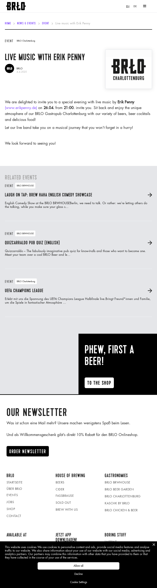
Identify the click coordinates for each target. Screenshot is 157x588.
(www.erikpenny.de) (21, 108)
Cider (60, 489)
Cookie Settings (78, 582)
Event (45, 23)
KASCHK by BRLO (117, 503)
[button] (145, 6)
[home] (16, 6)
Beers (60, 482)
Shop (11, 509)
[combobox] (127, 6)
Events (12, 495)
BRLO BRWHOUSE (117, 482)
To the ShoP (99, 383)
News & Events (26, 23)
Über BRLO (14, 489)
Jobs (10, 502)
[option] (135, 6)
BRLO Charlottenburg (123, 496)
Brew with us (67, 509)
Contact (14, 516)
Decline (78, 574)
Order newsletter (27, 451)
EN (127, 6)
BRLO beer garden (119, 489)
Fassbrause (65, 495)
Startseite (14, 482)
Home (8, 23)
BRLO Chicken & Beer (121, 510)
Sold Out (63, 502)
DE (135, 6)
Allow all (78, 565)
